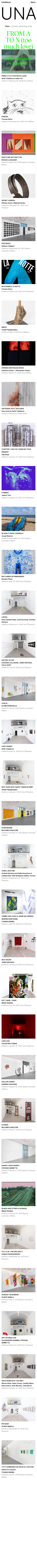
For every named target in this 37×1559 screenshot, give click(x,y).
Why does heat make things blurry (17, 787)
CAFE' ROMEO (7, 746)
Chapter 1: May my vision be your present (16, 450)
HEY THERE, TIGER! (9, 1000)
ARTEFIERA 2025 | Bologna (13, 409)
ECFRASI (5, 1125)
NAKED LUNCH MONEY (11, 1165)
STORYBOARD (7, 828)
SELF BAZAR (6, 960)
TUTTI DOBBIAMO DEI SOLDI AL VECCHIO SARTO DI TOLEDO (18, 1468)
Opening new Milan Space (13, 368)
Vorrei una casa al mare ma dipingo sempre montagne (18, 917)
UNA (18, 13)
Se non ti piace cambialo (12, 533)
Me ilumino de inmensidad (13, 576)
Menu (33, 2)
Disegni (5, 117)
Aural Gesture (8, 871)
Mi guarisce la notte (11, 286)
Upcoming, (23, 26)
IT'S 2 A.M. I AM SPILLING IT (12, 1252)
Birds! (4, 327)
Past (30, 26)
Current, (14, 26)
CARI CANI (6, 1041)
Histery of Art (8, 660)
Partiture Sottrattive (12, 157)
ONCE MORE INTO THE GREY (13, 1381)
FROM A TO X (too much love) (14, 76)
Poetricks (6, 243)
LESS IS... (5, 703)
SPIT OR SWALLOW (9, 1338)
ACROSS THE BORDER (10, 1295)
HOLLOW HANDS (8, 1082)
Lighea (4, 617)
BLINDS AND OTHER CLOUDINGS (14, 1208)
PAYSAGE (5, 1424)
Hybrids (5, 493)
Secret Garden (8, 200)
